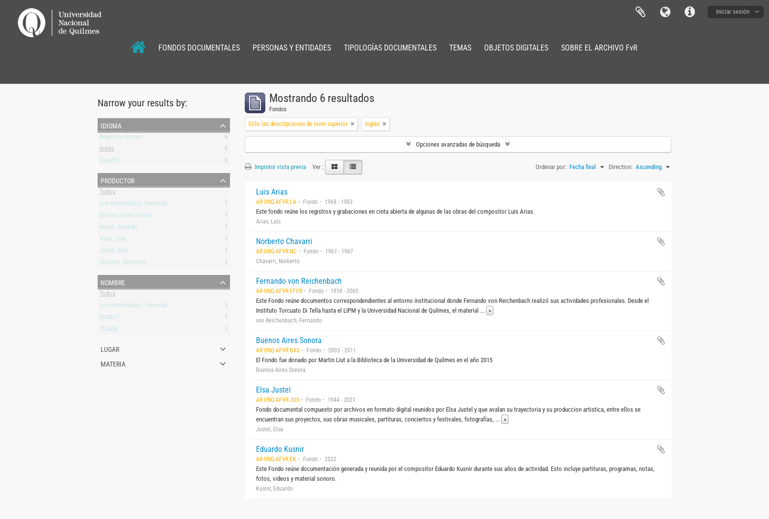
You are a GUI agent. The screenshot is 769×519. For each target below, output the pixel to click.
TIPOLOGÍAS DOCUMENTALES (390, 47)
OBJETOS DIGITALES (516, 47)
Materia (113, 363)
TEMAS (460, 47)
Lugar (110, 348)
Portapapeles (640, 12)
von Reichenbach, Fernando (134, 205)
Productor (117, 180)
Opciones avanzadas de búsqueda (458, 144)
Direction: (621, 167)
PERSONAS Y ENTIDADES (292, 47)
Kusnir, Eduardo (119, 228)
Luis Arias (271, 192)
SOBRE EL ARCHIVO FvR (599, 47)
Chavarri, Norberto (123, 264)
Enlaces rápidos (689, 12)
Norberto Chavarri (284, 241)
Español (109, 162)
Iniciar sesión (732, 11)
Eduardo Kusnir (280, 449)
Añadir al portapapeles (661, 192)
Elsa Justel (273, 390)
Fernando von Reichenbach (299, 281)
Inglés (107, 150)
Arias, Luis (113, 240)
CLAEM (109, 330)
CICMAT (110, 318)
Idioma (665, 12)
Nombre (113, 282)
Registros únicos (121, 138)
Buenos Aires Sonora (126, 217)
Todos (107, 193)
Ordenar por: (551, 167)
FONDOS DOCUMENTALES (199, 47)
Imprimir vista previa (275, 167)
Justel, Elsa (114, 252)
